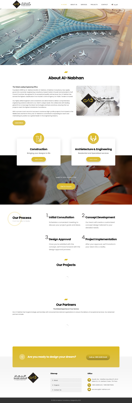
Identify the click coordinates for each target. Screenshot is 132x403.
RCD (79, 400)
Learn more (39, 159)
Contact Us (57, 390)
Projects (56, 385)
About (56, 380)
